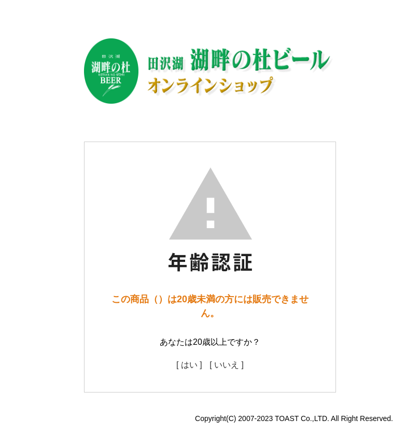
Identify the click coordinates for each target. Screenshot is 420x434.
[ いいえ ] (226, 364)
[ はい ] (189, 364)
